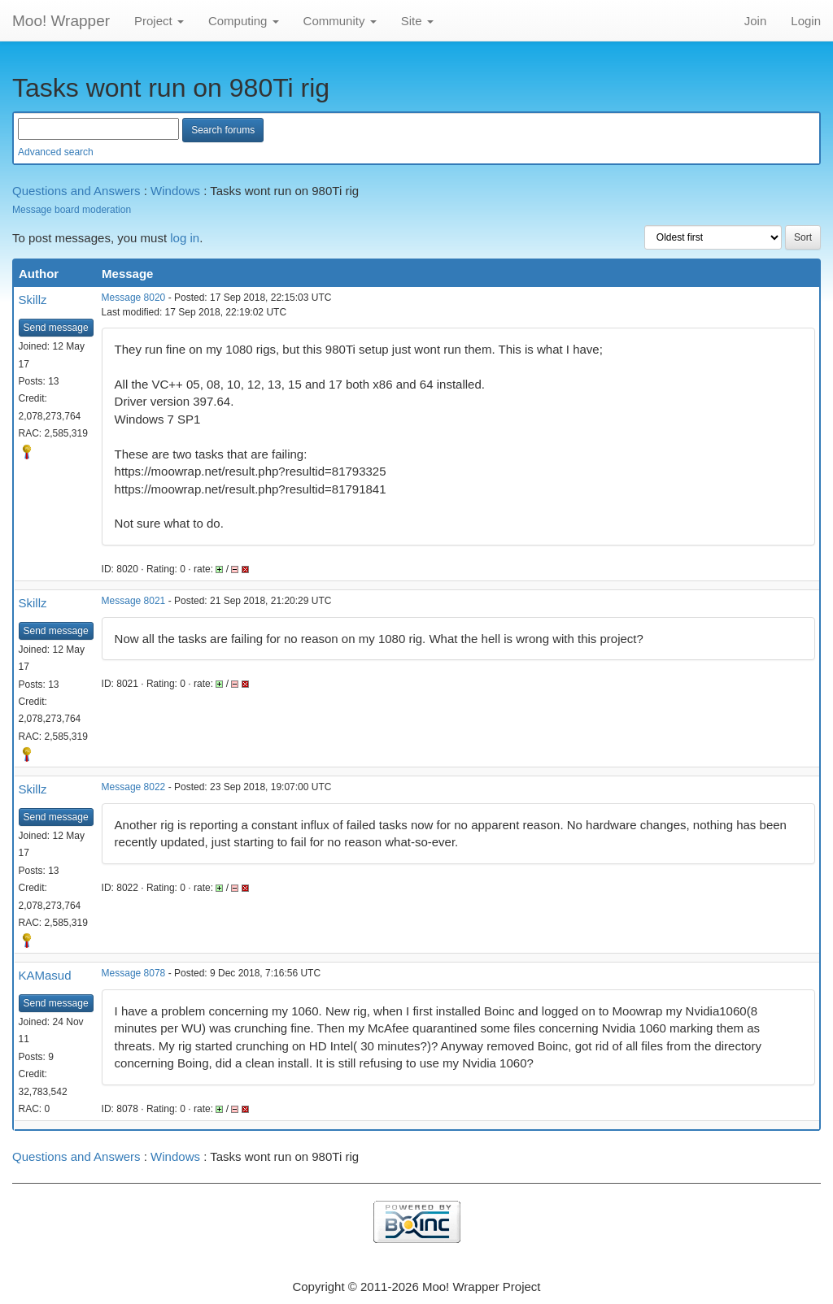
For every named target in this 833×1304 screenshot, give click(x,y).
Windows (175, 191)
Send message (56, 327)
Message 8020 (134, 297)
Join (755, 21)
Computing (243, 21)
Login (806, 21)
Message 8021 (134, 600)
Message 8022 (134, 787)
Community (340, 21)
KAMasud (45, 975)
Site (417, 21)
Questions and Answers (76, 191)
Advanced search (56, 152)
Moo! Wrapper (61, 20)
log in (184, 238)
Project (159, 21)
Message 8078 (134, 973)
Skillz (33, 299)
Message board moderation (71, 209)
